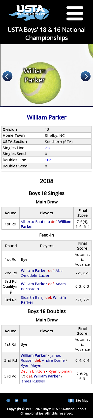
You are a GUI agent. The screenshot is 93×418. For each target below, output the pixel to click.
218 (48, 147)
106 (48, 159)
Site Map (78, 401)
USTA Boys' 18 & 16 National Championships (46, 33)
